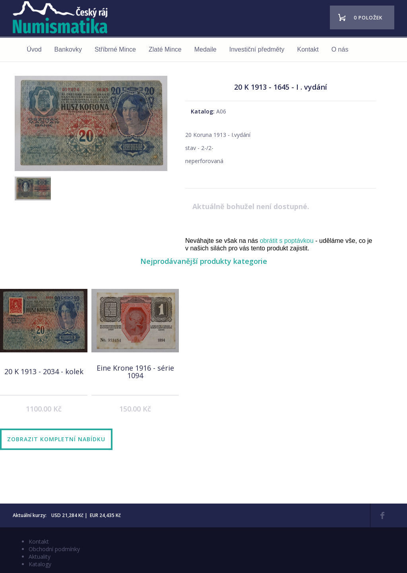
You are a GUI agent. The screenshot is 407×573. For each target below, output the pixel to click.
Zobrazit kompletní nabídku (56, 439)
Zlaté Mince (165, 49)
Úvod (34, 49)
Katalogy (40, 564)
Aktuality (39, 556)
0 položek (368, 17)
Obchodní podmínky (54, 549)
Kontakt (307, 49)
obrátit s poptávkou (287, 240)
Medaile (205, 49)
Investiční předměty (257, 49)
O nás (340, 49)
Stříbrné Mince (115, 49)
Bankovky (68, 49)
